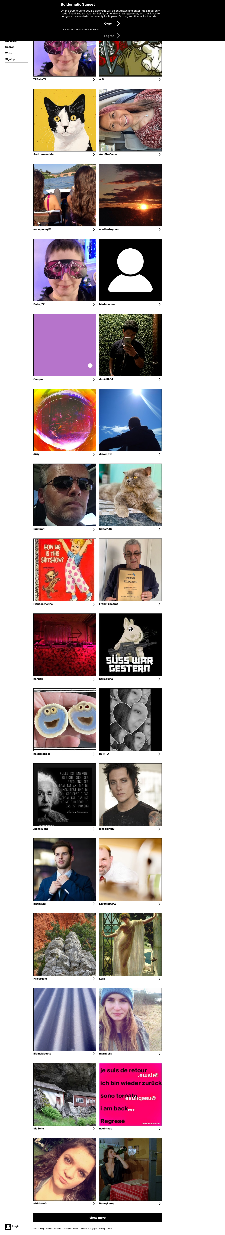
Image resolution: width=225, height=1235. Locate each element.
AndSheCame (108, 154)
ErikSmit (38, 529)
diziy (36, 454)
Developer (67, 1229)
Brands (49, 1229)
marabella (105, 1053)
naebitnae (105, 1128)
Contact (83, 1229)
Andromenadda (43, 154)
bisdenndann (107, 304)
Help (42, 1229)
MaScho (38, 1128)
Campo (38, 379)
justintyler (39, 903)
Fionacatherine (43, 604)
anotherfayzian (108, 229)
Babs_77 (38, 304)
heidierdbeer (41, 754)
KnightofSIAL (107, 903)
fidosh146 (105, 529)
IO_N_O (104, 754)
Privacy (102, 1229)
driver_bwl (105, 454)
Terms (109, 1229)
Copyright (92, 1229)
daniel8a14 (106, 379)
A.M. (102, 79)
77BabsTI (39, 79)
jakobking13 (107, 829)
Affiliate (57, 1229)
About (36, 1229)
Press (75, 1229)
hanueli (38, 679)
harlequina (106, 679)
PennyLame (106, 1203)
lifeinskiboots (42, 1053)
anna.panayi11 (42, 229)
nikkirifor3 (40, 1203)
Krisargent (40, 978)
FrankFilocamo (108, 604)
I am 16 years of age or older (82, 28)
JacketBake (40, 829)
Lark (102, 978)
